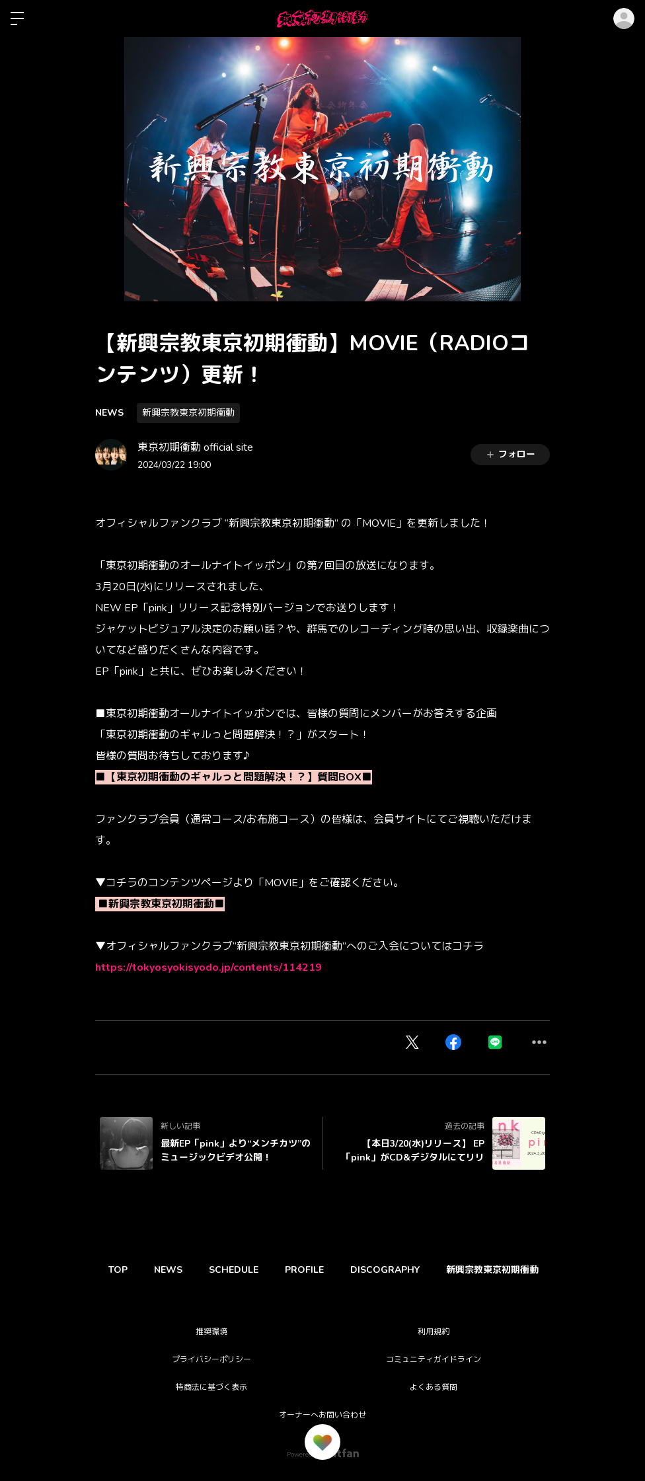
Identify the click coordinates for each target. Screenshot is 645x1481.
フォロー (510, 454)
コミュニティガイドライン (433, 1359)
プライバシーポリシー (211, 1359)
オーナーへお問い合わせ (322, 1415)
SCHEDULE (250, 1270)
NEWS (109, 412)
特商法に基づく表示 (211, 1387)
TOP (121, 1270)
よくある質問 (433, 1387)
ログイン (623, 18)
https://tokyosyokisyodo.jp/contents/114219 (208, 967)
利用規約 (433, 1331)
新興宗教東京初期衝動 (188, 412)
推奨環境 (211, 1331)
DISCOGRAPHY (414, 1270)
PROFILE (327, 1270)
